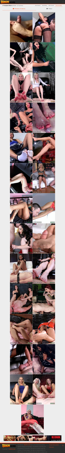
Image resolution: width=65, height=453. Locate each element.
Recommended (59, 5)
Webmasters (51, 447)
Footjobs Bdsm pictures (54, 444)
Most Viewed (51, 5)
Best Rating (44, 5)
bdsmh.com (12, 449)
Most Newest (37, 5)
